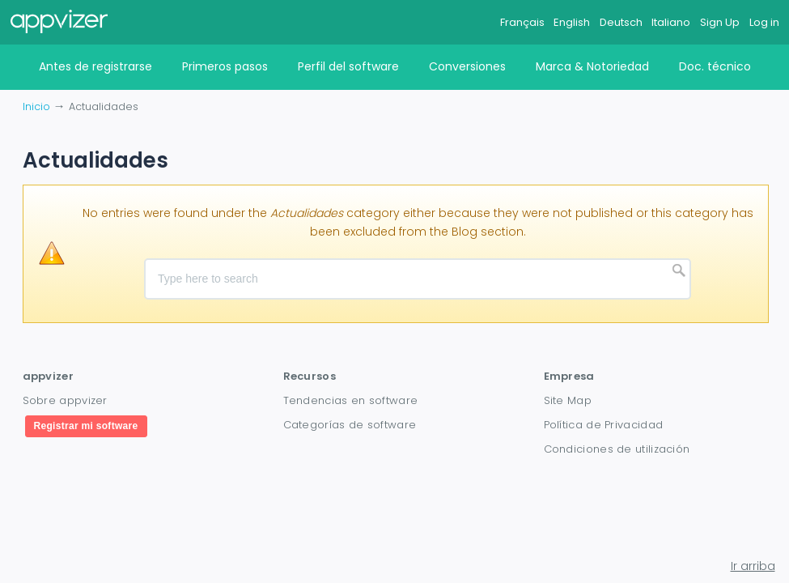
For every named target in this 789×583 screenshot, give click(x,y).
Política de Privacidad (604, 424)
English (572, 22)
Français (522, 22)
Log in (764, 22)
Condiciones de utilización (617, 449)
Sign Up (720, 22)
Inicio (36, 106)
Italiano (670, 22)
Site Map (568, 400)
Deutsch (621, 22)
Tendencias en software (350, 400)
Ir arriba (753, 566)
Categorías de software (350, 424)
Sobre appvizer (65, 400)
